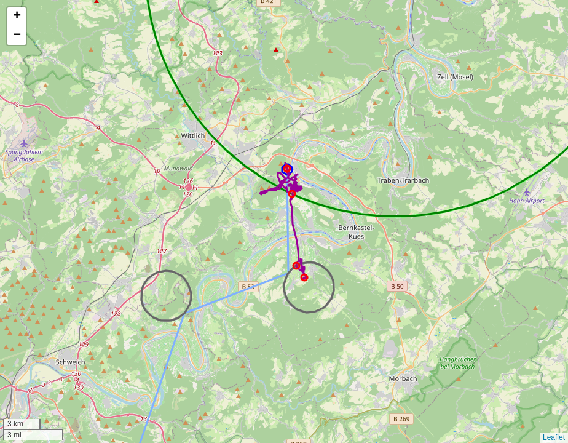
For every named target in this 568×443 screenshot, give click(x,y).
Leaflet (554, 437)
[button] (16, 16)
